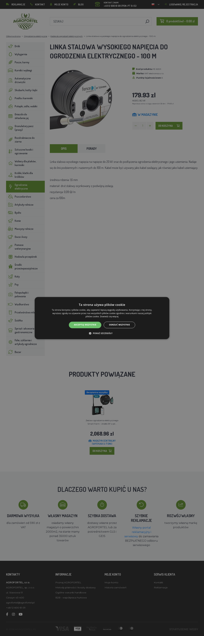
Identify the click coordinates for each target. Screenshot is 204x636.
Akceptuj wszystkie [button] (85, 324)
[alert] (102, 318)
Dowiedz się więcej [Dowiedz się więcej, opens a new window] (109, 316)
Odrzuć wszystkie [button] (119, 324)
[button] (101, 333)
